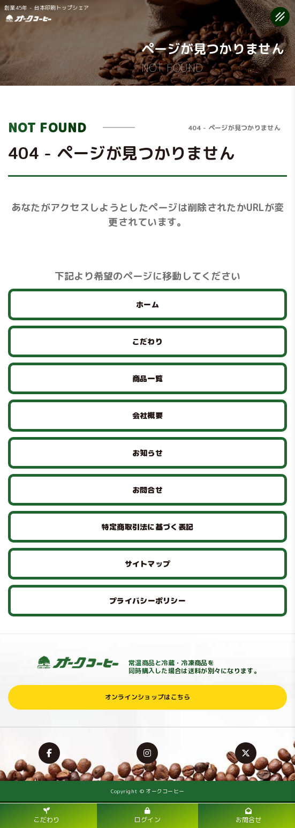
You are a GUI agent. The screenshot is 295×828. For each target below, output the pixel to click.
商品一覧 (147, 378)
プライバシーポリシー (147, 601)
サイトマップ (148, 564)
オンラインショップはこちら (148, 697)
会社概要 (147, 415)
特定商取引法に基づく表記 (148, 527)
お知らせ (147, 453)
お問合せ (147, 490)
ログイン (147, 816)
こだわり (147, 341)
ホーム (147, 304)
